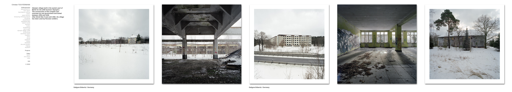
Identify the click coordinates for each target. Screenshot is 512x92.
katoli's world (26, 23)
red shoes (27, 56)
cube (28, 58)
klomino (27, 24)
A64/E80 (27, 43)
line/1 (28, 55)
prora (28, 38)
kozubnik (27, 18)
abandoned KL (25, 9)
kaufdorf (27, 47)
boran (28, 41)
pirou (28, 36)
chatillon (27, 35)
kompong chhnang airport (22, 17)
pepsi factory (26, 15)
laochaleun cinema (24, 12)
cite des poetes (25, 44)
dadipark (27, 40)
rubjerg (28, 46)
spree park (26, 29)
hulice (28, 26)
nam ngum (26, 10)
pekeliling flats (25, 21)
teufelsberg (26, 27)
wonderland (26, 20)
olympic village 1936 (23, 30)
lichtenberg (26, 32)
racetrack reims (25, 33)
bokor (28, 13)
